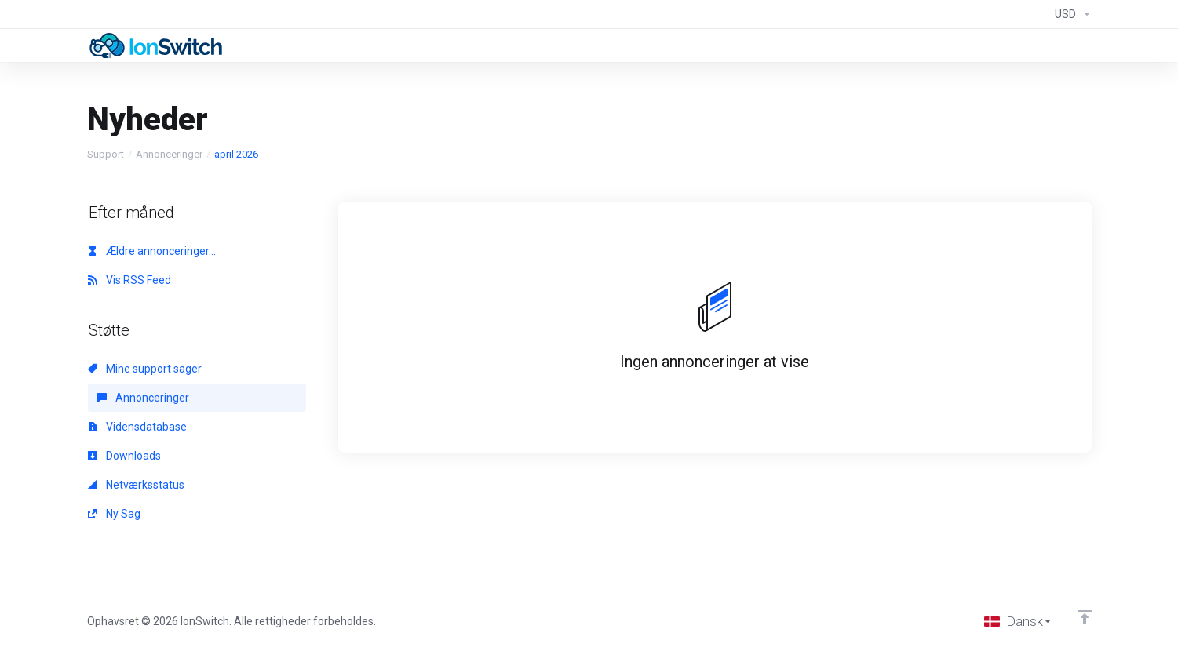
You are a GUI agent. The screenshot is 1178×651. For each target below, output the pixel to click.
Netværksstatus (136, 484)
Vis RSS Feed (129, 280)
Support (105, 154)
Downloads (124, 455)
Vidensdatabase (137, 426)
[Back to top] (1084, 617)
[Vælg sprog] (1018, 621)
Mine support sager (145, 368)
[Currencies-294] (1070, 14)
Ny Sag (114, 513)
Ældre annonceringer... (152, 251)
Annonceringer (169, 154)
